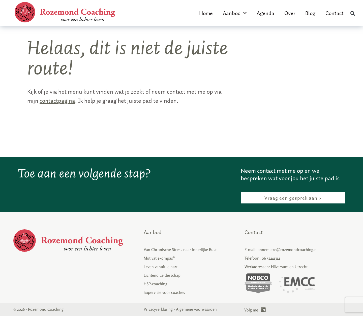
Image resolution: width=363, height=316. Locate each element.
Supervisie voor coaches (164, 292)
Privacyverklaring (158, 309)
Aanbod (235, 13)
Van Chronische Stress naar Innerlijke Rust (180, 249)
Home (206, 13)
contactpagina (57, 100)
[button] (353, 13)
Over (289, 13)
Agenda (265, 13)
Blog (310, 13)
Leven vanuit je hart (160, 266)
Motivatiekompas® (159, 258)
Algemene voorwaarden (196, 309)
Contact (334, 13)
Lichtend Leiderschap (162, 275)
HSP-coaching (155, 283)
